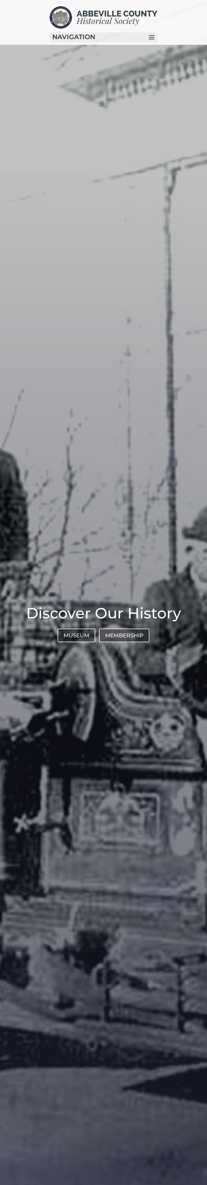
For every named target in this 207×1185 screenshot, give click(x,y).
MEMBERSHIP (124, 635)
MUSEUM (76, 635)
